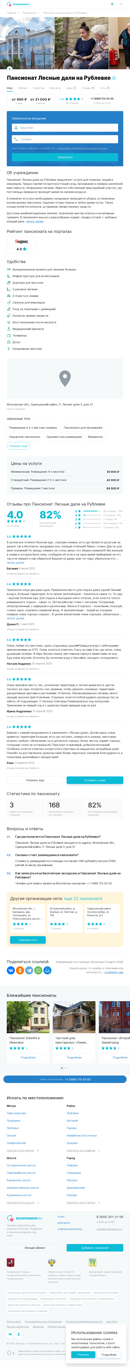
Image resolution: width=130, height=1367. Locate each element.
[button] (62, 1068)
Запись (65, 1079)
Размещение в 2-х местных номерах (33, 427)
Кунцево (72, 1143)
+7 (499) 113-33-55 (102, 98)
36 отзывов (72, 102)
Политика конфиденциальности (84, 1321)
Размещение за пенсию (54, 1298)
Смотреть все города (81, 1202)
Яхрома (72, 1195)
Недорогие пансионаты (24, 436)
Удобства (39, 88)
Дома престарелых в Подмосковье (63, 1304)
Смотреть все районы (81, 1150)
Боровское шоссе (18, 1180)
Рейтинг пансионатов (60, 1326)
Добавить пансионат (95, 1247)
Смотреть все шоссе (20, 1202)
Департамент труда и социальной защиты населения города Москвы (24, 1269)
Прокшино (13, 1120)
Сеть (105, 88)
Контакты (55, 88)
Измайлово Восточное (82, 1135)
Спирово (72, 1165)
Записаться (65, 157)
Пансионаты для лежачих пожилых (27, 1292)
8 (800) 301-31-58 (109, 1217)
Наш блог (111, 1321)
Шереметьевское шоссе (23, 1187)
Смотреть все (28, 940)
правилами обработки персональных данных (82, 148)
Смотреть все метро (20, 1150)
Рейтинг (23, 88)
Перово (72, 1128)
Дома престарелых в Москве (24, 1304)
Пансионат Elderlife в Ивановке (24, 1040)
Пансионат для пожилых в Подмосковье (92, 1298)
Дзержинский (75, 1187)
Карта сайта (14, 1321)
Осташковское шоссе (21, 1165)
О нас (61, 1216)
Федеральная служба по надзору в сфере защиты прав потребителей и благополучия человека (64, 1270)
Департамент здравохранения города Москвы (105, 1267)
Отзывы (88, 88)
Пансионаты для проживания (83, 427)
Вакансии (38, 1326)
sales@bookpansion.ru (109, 1229)
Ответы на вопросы (70, 1229)
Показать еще (35, 780)
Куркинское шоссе (19, 1195)
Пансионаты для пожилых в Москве (27, 1310)
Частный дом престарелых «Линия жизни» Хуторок (70, 1040)
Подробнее (28, 1057)
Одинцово (19, 408)
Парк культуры (16, 1113)
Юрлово (72, 1180)
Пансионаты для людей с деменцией (70, 1292)
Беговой (72, 1120)
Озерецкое (74, 1172)
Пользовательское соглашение (43, 1321)
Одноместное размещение (64, 436)
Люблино (13, 1128)
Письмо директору (18, 1326)
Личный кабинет (35, 1247)
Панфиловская (16, 1143)
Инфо (10, 88)
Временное (95, 436)
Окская (11, 1135)
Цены (71, 88)
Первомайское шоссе (21, 1172)
